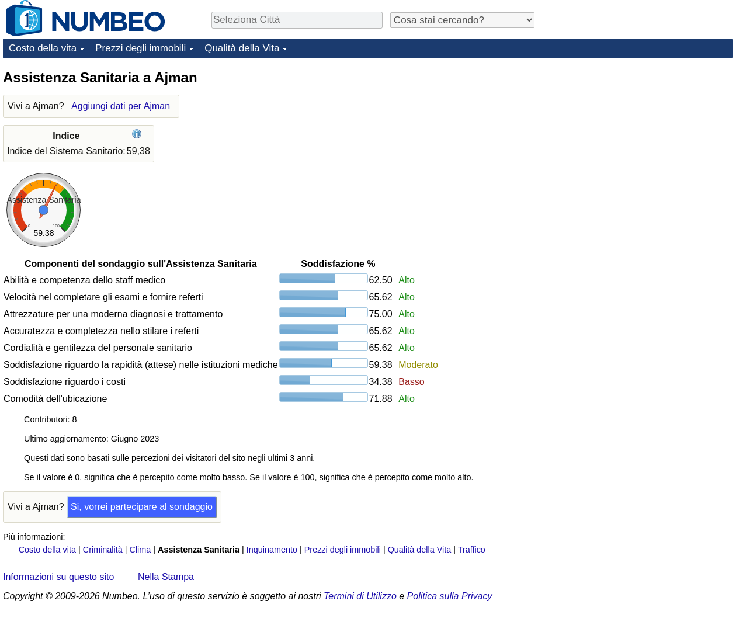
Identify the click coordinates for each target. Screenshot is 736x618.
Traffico (471, 549)
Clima (140, 549)
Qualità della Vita (241, 48)
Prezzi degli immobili (140, 48)
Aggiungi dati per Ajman (120, 106)
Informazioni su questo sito (58, 577)
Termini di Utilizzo (360, 596)
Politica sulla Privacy (449, 596)
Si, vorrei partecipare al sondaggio (142, 507)
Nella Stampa (166, 577)
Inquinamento (272, 549)
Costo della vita (43, 48)
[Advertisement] (645, 141)
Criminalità (103, 549)
